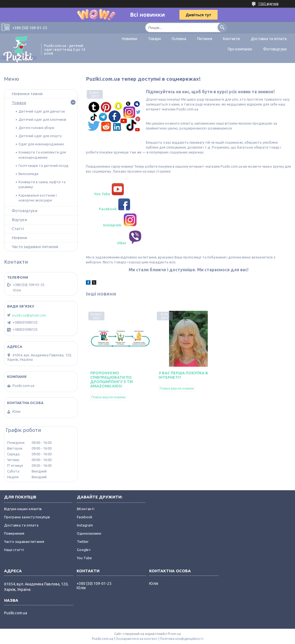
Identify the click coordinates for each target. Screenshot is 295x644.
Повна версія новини (108, 397)
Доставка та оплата (269, 39)
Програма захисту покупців (27, 517)
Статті (18, 228)
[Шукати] (222, 27)
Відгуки (19, 219)
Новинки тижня (27, 93)
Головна (179, 39)
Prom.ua (174, 634)
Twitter (83, 541)
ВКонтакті (85, 509)
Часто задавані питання (35, 246)
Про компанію (240, 49)
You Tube (84, 558)
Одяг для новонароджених (41, 144)
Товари (154, 39)
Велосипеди (28, 174)
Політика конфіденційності (181, 638)
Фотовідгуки (275, 49)
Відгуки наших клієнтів (23, 509)
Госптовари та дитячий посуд (43, 165)
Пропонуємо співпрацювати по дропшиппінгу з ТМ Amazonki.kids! (111, 379)
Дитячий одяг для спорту (40, 136)
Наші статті (14, 550)
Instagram (85, 525)
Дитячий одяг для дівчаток (42, 111)
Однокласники (89, 533)
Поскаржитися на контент (137, 638)
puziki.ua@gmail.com (29, 315)
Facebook (84, 517)
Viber (121, 243)
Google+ (84, 550)
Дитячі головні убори (36, 128)
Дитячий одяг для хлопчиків (42, 119)
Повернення (14, 533)
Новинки (129, 39)
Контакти (231, 39)
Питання (204, 39)
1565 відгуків (268, 3)
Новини (19, 237)
